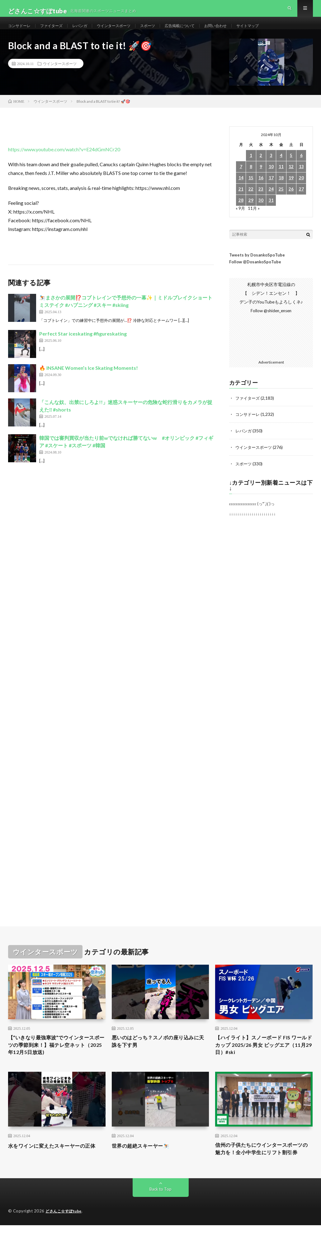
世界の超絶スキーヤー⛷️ (144, 1158)
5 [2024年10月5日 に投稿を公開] (291, 167)
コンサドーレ (21, 31)
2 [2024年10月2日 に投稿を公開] (261, 167)
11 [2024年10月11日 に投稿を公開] (281, 178)
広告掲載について (200, 31)
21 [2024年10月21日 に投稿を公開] (240, 200)
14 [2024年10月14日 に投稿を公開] (240, 189)
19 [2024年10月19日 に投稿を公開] (291, 189)
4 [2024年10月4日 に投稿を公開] (281, 167)
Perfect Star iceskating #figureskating (83, 345)
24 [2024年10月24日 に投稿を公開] (271, 200)
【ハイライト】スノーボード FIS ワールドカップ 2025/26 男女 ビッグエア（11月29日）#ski (263, 1056)
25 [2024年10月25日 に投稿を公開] (281, 200)
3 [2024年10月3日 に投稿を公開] (271, 167)
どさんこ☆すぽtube (65, 1234)
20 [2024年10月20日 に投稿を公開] (301, 189)
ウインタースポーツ (126, 31)
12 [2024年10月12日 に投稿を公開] (291, 178)
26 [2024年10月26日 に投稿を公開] (291, 200)
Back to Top (160, 1212)
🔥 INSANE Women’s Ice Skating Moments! (88, 379)
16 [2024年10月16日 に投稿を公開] (260, 189)
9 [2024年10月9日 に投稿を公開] (261, 178)
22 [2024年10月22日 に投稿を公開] (250, 200)
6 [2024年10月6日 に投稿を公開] (301, 167)
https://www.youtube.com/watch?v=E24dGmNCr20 (64, 161)
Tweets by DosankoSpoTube (257, 266)
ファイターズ (57, 31)
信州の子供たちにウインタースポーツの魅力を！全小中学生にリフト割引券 (261, 1167)
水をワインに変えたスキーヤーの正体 (54, 1162)
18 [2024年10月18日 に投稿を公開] (281, 189)
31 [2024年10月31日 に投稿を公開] (271, 211)
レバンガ (88, 31)
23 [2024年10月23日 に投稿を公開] (260, 200)
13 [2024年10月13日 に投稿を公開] (301, 178)
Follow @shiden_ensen (271, 321)
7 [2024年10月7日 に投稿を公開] (241, 178)
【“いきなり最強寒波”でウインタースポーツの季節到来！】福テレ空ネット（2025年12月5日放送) (56, 1056)
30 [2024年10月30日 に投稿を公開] (260, 211)
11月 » (254, 219)
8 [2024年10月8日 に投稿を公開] (251, 178)
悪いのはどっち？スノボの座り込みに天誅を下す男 (158, 1052)
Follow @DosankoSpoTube (255, 273)
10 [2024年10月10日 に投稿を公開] (271, 178)
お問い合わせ (240, 31)
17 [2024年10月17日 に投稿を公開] (271, 189)
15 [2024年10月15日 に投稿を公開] (250, 189)
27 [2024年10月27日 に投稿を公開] (301, 200)
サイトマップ (276, 31)
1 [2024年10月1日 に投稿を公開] (251, 167)
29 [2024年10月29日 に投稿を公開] (250, 211)
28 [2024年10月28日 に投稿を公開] (240, 211)
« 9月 (240, 219)
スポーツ (164, 31)
